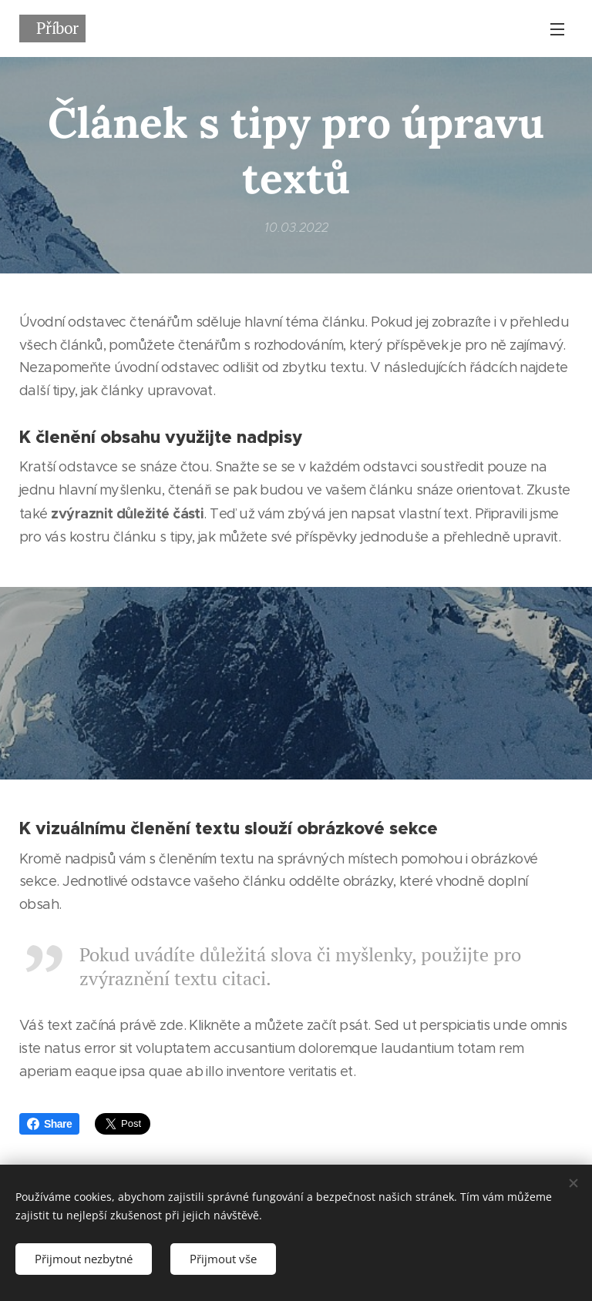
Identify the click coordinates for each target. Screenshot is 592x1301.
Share (49, 1124)
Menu (557, 29)
